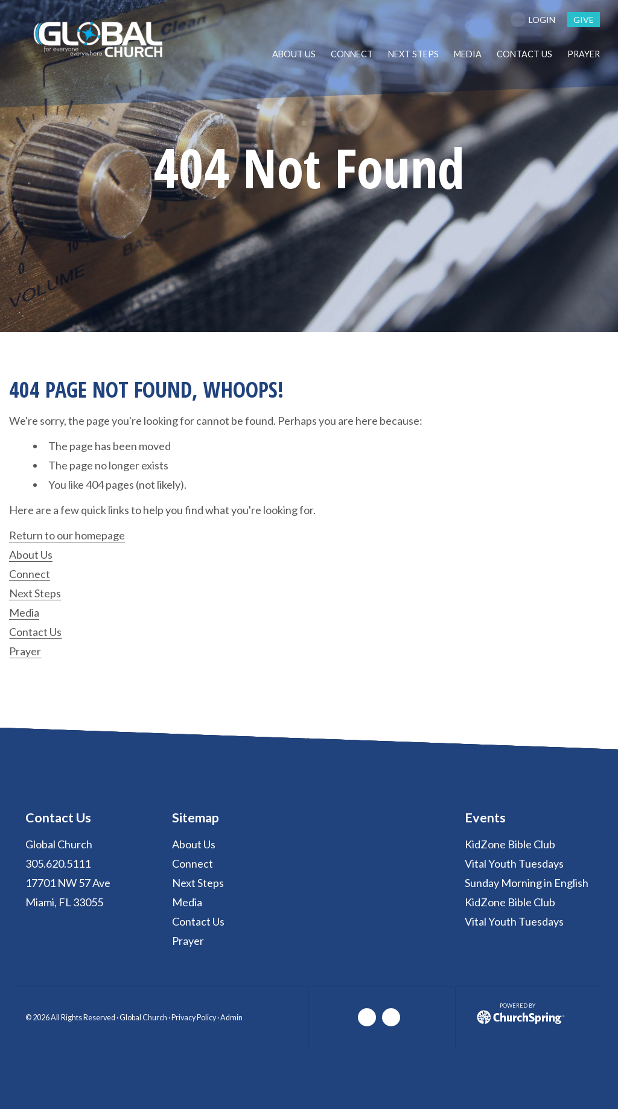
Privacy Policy (193, 1017)
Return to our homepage (67, 535)
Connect (29, 573)
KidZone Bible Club (510, 844)
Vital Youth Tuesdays (514, 863)
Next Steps (35, 593)
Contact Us (35, 631)
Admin (231, 1017)
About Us (31, 554)
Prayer (25, 651)
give (583, 19)
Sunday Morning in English (526, 882)
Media (24, 612)
